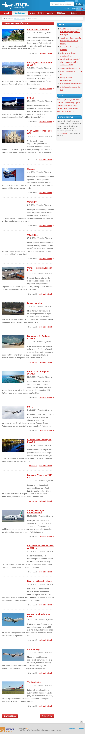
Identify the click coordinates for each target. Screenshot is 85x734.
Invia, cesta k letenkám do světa (71, 84)
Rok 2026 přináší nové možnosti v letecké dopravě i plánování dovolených (71, 32)
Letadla (50, 13)
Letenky (7, 13)
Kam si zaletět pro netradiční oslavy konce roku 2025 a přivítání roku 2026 (69, 62)
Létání (40, 13)
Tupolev (77, 103)
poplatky (60, 105)
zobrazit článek (46, 53)
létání (76, 108)
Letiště (32, 13)
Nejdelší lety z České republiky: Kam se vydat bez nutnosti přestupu (70, 41)
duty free (72, 111)
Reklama (75, 8)
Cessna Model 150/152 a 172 (70, 68)
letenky (71, 103)
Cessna (59, 100)
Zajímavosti (76, 13)
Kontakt (67, 8)
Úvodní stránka (19, 19)
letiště (67, 111)
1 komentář (33, 466)
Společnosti (20, 13)
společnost (60, 111)
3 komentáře (32, 362)
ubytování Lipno (62, 133)
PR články (61, 13)
